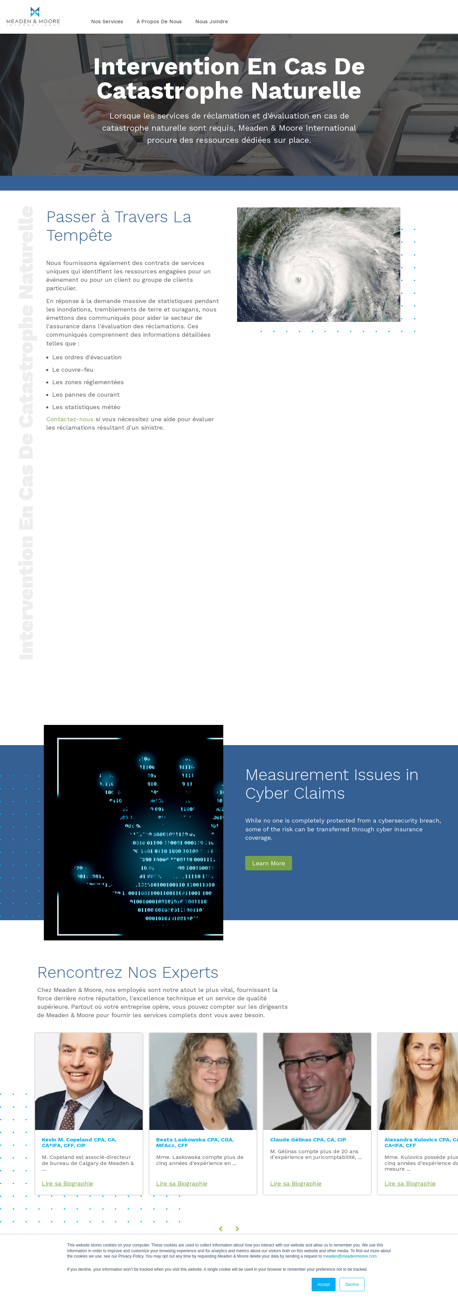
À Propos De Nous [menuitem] (159, 22)
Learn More (268, 863)
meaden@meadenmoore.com (350, 1256)
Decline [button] (352, 1284)
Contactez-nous (69, 419)
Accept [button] (323, 1284)
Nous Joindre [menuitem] (211, 22)
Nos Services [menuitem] (107, 22)
